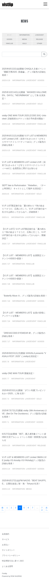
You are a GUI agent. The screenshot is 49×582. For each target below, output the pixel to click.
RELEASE (39, 39)
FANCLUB (9, 43)
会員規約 (5, 534)
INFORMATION (24, 35)
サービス (5, 539)
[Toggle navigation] (45, 4)
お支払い (5, 545)
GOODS (9, 39)
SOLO (24, 43)
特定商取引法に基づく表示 (13, 561)
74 (41, 509)
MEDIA (24, 39)
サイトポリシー (8, 550)
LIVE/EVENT (39, 35)
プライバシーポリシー (11, 555)
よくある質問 (7, 566)
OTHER (39, 43)
